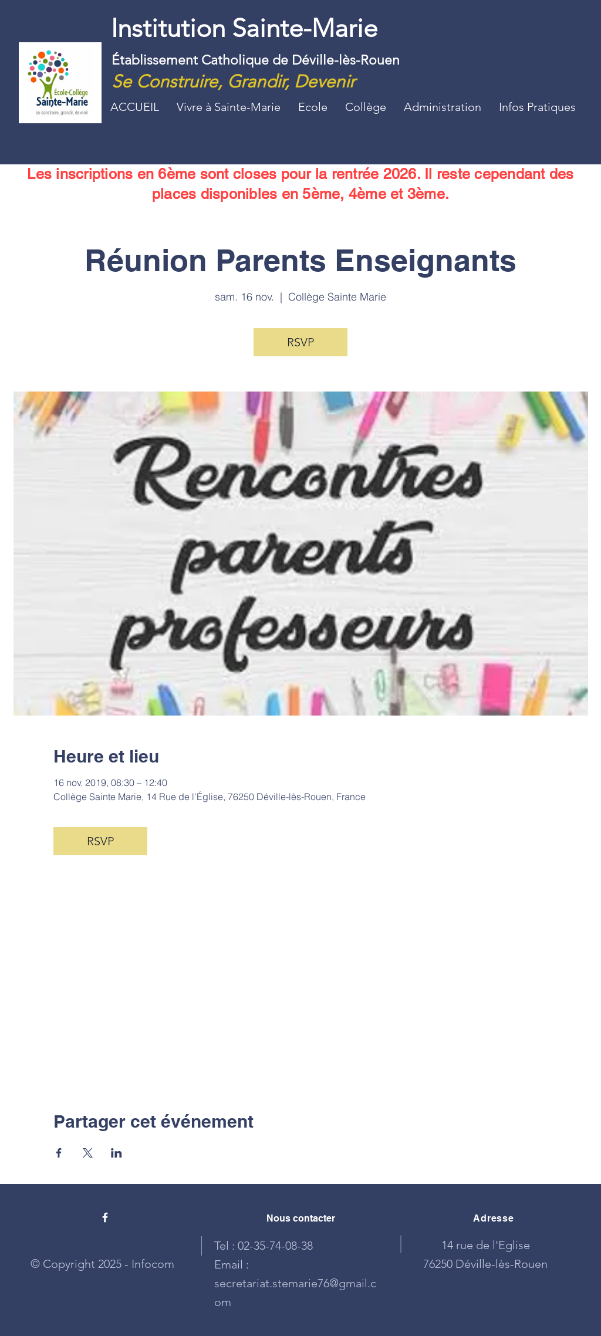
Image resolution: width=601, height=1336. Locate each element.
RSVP (300, 342)
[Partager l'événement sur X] (87, 1153)
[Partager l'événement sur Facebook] (59, 1153)
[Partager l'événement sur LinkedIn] (116, 1153)
